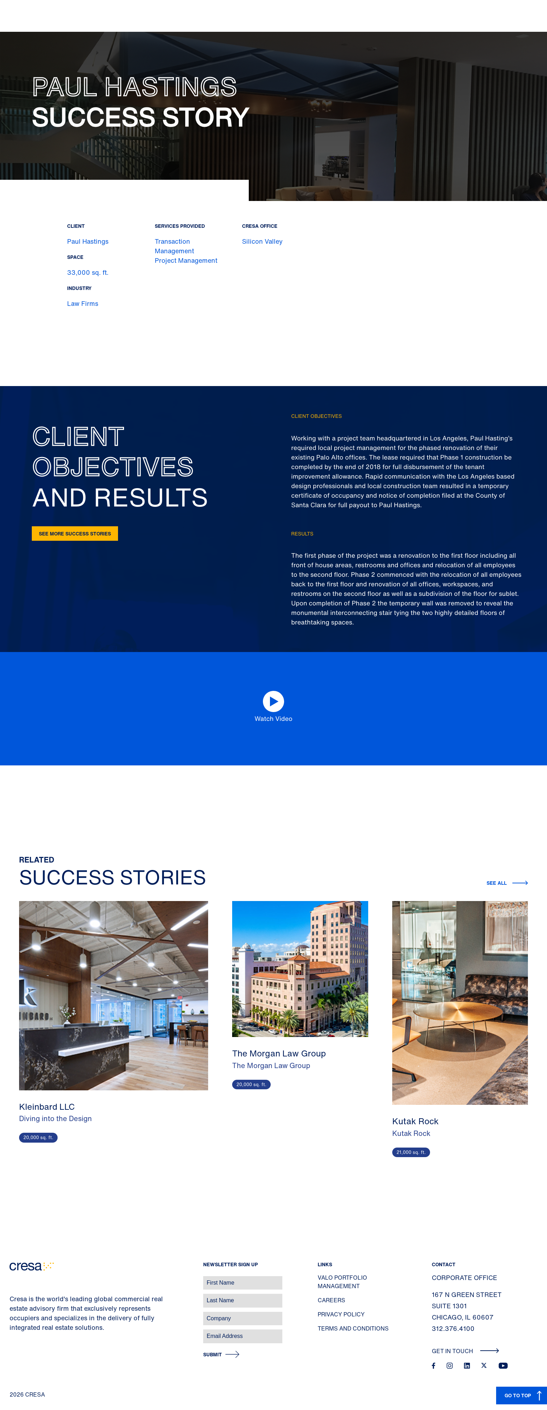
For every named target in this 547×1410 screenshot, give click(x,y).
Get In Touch (465, 1351)
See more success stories (75, 533)
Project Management (186, 260)
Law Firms (82, 303)
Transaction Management (174, 246)
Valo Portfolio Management (342, 1281)
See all (497, 883)
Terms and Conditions (353, 1328)
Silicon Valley (262, 241)
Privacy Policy (341, 1314)
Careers (331, 1300)
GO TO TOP (518, 1395)
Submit (212, 1355)
